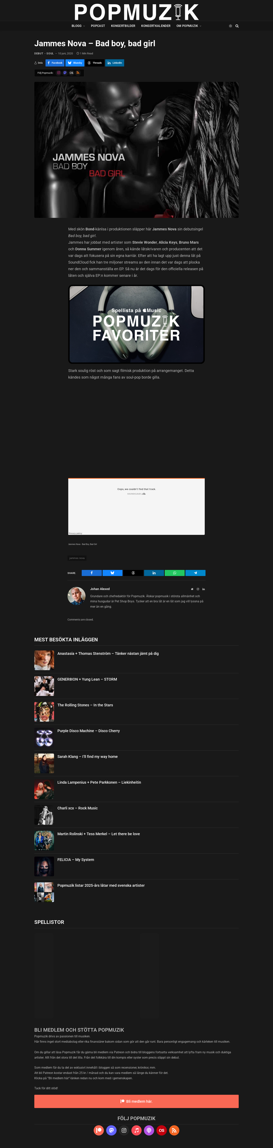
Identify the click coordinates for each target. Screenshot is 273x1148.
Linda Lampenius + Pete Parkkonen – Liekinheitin (99, 782)
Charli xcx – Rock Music (77, 808)
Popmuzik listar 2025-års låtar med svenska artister (101, 885)
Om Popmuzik (187, 26)
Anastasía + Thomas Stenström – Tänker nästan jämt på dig (108, 653)
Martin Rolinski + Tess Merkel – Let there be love (98, 834)
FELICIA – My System (75, 859)
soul (50, 53)
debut (38, 53)
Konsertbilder (123, 26)
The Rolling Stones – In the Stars (85, 705)
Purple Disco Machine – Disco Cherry (88, 731)
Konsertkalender (155, 26)
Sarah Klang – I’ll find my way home (87, 756)
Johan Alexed (100, 589)
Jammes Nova (74, 544)
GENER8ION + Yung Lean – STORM (87, 679)
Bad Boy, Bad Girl (89, 544)
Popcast (98, 26)
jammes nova (77, 558)
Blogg (77, 26)
